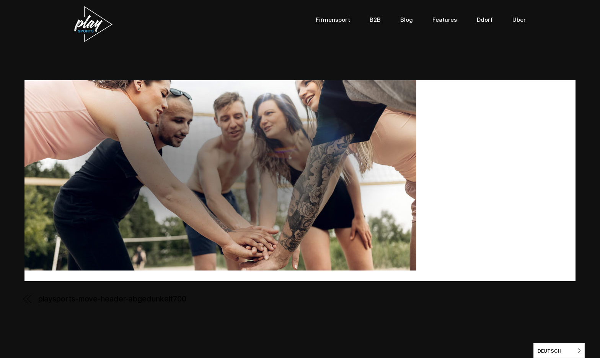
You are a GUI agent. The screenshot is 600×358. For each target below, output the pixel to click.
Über (519, 19)
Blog (406, 19)
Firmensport (333, 19)
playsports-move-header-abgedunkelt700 (112, 298)
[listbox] (559, 350)
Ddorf (485, 19)
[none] (559, 350)
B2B (375, 19)
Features (444, 19)
